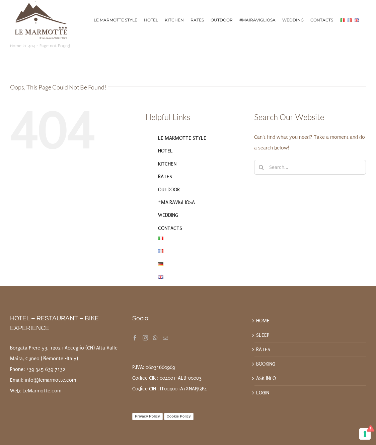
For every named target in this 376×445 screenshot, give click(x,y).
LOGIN (262, 393)
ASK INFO (266, 378)
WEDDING (168, 215)
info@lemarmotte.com (50, 380)
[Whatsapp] (155, 337)
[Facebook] (135, 337)
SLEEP (262, 335)
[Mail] (165, 337)
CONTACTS (170, 228)
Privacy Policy (147, 416)
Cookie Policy (179, 416)
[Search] (261, 167)
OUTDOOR (169, 190)
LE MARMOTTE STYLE (182, 138)
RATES (165, 177)
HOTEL (165, 151)
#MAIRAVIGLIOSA (176, 202)
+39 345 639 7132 (45, 369)
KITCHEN (167, 164)
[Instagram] (145, 337)
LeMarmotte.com (41, 391)
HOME (263, 321)
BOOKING (265, 364)
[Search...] (310, 167)
